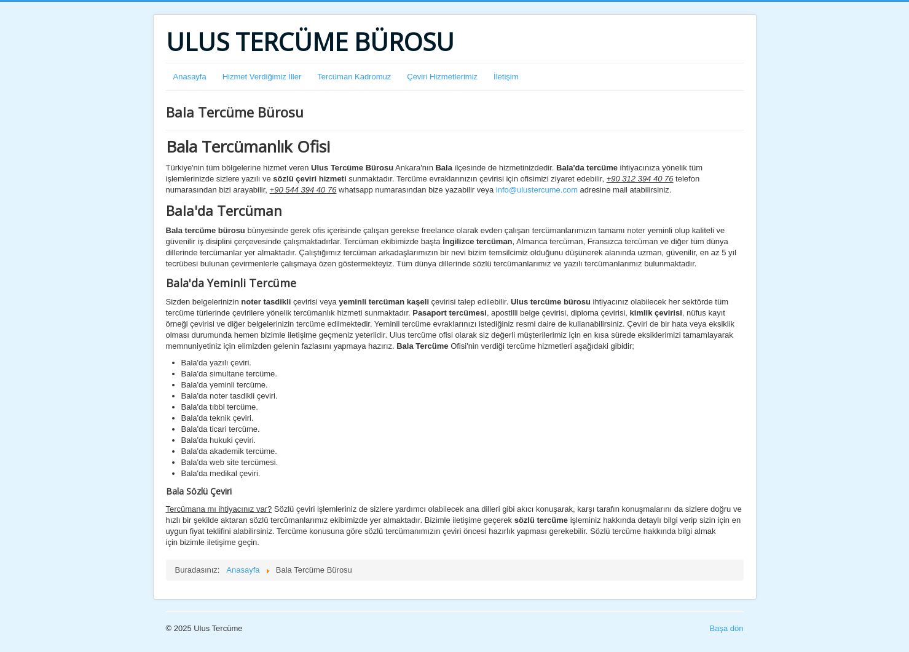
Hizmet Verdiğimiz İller (262, 76)
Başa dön (727, 628)
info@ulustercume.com (537, 189)
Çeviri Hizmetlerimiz (442, 76)
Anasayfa (190, 76)
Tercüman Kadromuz (354, 76)
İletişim (506, 76)
